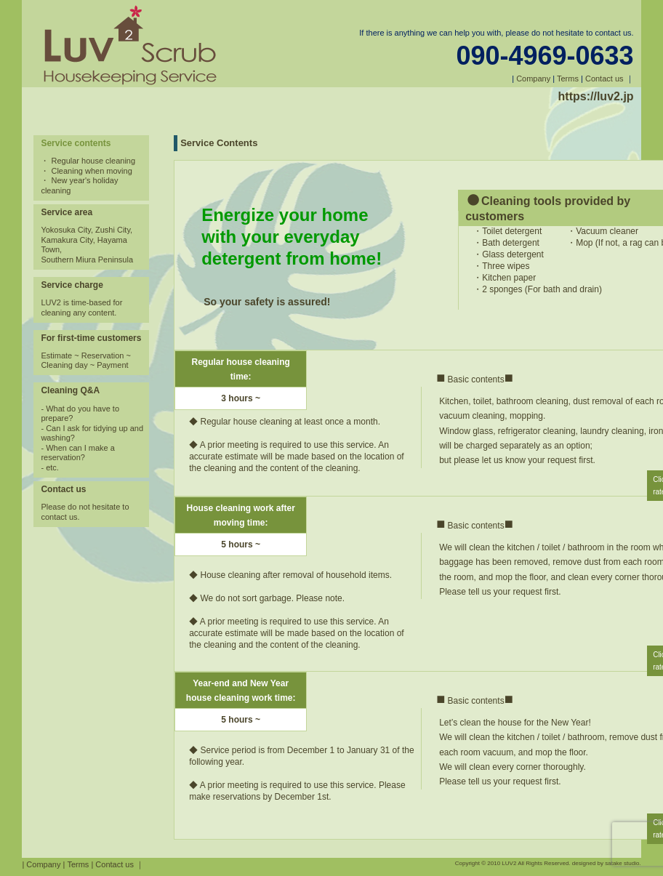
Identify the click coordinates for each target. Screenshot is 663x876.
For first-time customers (91, 338)
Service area (66, 212)
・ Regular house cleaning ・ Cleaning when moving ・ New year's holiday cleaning (88, 175)
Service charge (72, 285)
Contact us (604, 78)
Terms (568, 78)
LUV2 (509, 863)
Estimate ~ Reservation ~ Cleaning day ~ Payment (86, 360)
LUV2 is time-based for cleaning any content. (81, 307)
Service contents (75, 143)
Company (533, 78)
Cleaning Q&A (70, 390)
